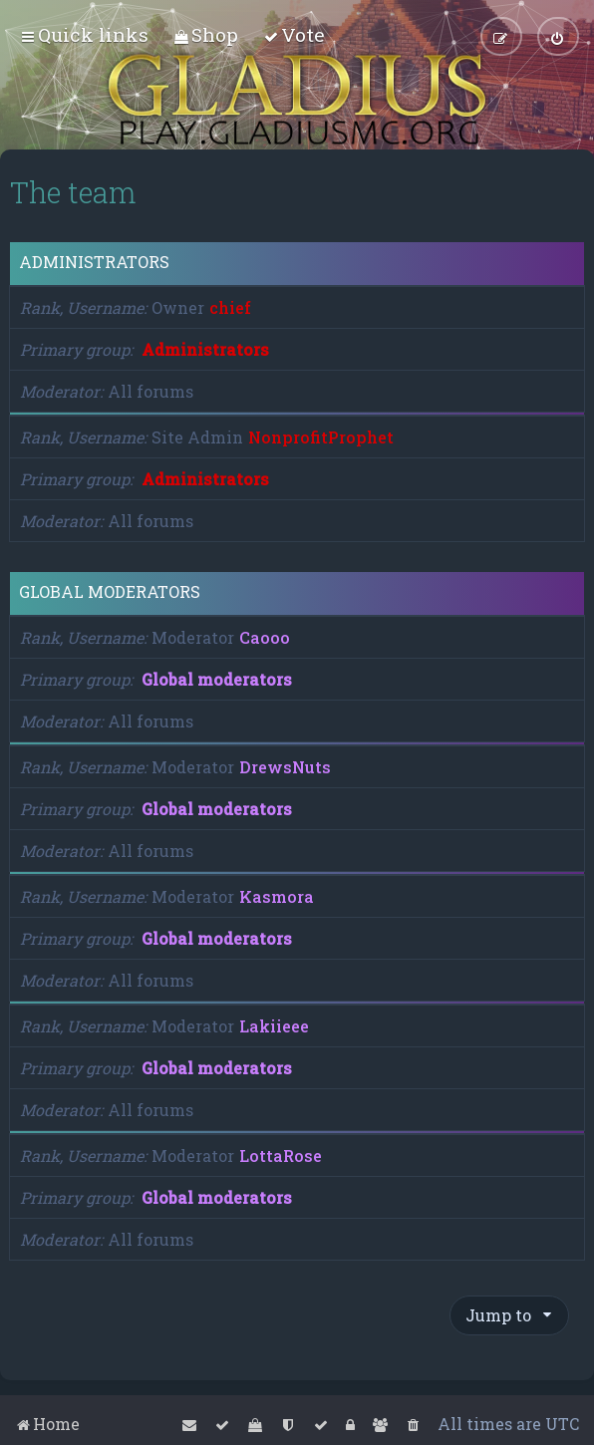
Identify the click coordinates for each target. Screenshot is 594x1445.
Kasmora (276, 896)
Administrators (94, 262)
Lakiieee (274, 1025)
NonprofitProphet (321, 437)
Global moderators (109, 592)
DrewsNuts (285, 766)
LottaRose (280, 1155)
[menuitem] (205, 34)
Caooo (264, 637)
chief (230, 307)
